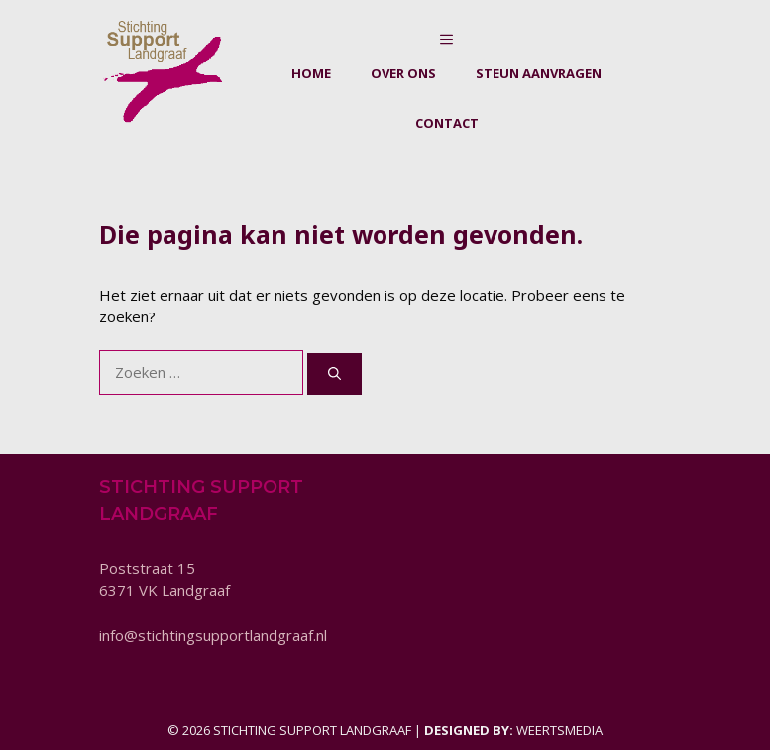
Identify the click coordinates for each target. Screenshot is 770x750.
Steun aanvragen (539, 73)
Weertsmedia (559, 730)
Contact (447, 123)
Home (311, 73)
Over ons (403, 73)
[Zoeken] (334, 374)
